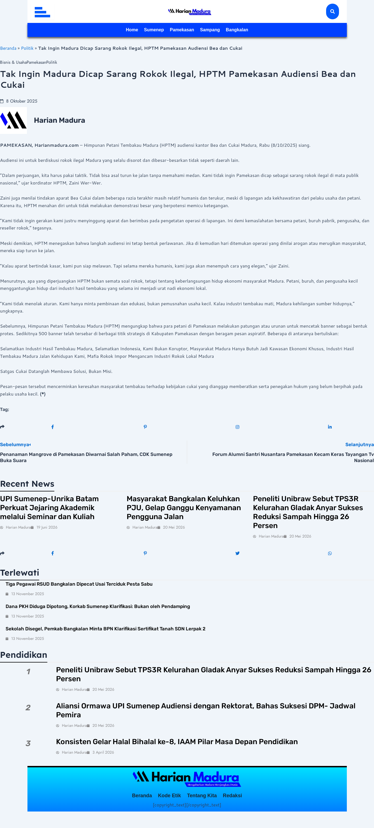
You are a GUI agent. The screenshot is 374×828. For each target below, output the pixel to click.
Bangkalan (252, 30)
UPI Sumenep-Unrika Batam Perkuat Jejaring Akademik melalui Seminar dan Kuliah (56, 510)
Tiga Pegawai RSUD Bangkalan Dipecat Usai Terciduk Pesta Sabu (79, 589)
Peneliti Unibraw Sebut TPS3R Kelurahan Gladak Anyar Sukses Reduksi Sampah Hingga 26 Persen (306, 515)
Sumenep (144, 30)
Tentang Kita (206, 808)
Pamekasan (180, 30)
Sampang (217, 30)
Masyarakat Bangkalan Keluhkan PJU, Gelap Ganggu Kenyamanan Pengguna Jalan (186, 510)
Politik (28, 48)
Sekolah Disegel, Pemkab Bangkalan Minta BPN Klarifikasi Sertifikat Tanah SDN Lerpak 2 (106, 634)
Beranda (8, 48)
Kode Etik (164, 808)
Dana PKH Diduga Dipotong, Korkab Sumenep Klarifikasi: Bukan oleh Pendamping (98, 612)
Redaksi (245, 808)
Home (115, 30)
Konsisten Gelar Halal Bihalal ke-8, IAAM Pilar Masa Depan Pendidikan (195, 752)
